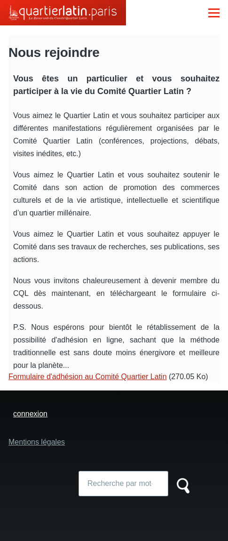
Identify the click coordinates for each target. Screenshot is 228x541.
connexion (30, 414)
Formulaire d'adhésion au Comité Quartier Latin (87, 377)
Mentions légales (36, 442)
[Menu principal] (213, 12)
